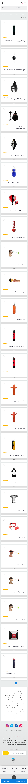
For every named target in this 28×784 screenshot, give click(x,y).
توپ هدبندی (22, 537)
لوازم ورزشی (16, 14)
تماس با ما (23, 771)
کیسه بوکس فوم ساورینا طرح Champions (15, 674)
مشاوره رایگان (14, 768)
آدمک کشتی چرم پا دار (20, 428)
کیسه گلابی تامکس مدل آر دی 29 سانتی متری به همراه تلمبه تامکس (14, 127)
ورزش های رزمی (9, 14)
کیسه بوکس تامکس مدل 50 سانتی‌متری (16, 183)
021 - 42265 (10, 730)
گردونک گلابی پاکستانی (20, 510)
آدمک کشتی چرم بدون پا (19, 401)
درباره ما (14, 771)
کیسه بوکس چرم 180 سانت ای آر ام (17, 346)
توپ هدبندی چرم (21, 564)
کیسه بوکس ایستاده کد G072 (18, 237)
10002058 (20, 730)
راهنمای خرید (23, 768)
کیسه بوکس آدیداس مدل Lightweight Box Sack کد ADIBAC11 (15, 41)
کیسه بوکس (3, 14)
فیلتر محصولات (20, 781)
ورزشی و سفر (22, 14)
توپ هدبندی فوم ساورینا (19, 592)
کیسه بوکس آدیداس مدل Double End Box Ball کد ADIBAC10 (14, 70)
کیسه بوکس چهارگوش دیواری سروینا (16, 646)
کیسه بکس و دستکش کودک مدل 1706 (16, 210)
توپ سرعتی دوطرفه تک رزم (19, 292)
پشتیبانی (4, 771)
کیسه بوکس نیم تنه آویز (19, 483)
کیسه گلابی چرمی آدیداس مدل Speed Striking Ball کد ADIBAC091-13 (14, 98)
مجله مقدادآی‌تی (5, 768)
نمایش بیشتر (14, 718)
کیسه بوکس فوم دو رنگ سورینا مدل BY (16, 455)
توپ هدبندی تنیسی (20, 264)
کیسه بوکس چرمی (21, 319)
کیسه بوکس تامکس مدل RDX (18, 155)
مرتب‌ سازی (7, 781)
